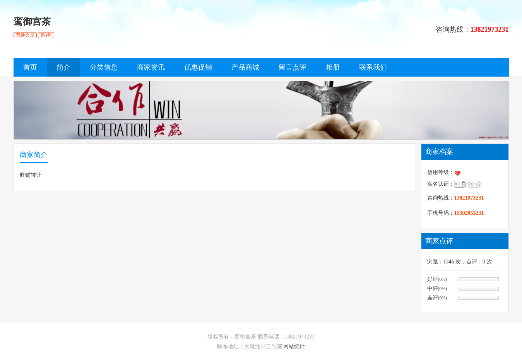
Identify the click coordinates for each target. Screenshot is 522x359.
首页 (30, 67)
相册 (333, 67)
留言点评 (292, 67)
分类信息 (104, 67)
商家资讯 (151, 67)
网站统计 (294, 346)
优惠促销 (198, 67)
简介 (63, 67)
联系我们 (373, 67)
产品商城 (245, 67)
